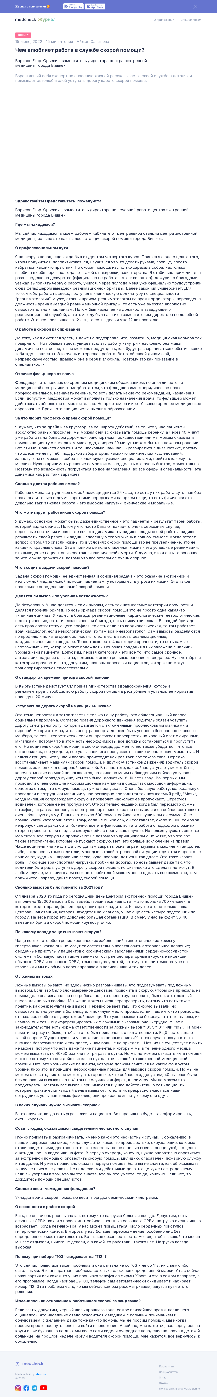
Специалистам (191, 19)
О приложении (164, 19)
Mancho (40, 1374)
